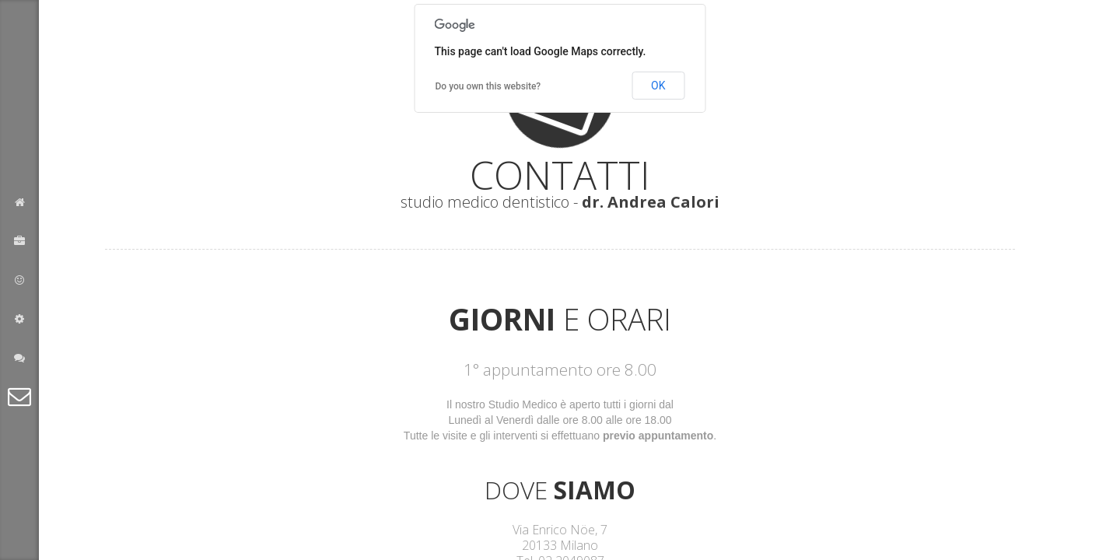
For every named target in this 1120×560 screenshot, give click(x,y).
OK (658, 85)
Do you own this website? (488, 86)
